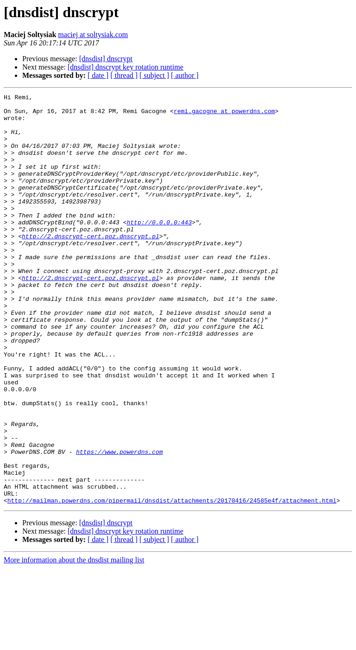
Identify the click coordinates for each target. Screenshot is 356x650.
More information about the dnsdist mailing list (74, 642)
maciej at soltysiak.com (93, 34)
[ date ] (98, 75)
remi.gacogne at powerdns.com (224, 115)
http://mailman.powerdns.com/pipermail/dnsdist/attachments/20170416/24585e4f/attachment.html (172, 582)
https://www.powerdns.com (119, 524)
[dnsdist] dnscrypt (106, 59)
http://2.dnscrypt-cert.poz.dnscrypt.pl (90, 265)
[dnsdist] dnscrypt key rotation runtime (126, 67)
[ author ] (185, 75)
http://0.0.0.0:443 (159, 248)
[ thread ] (124, 75)
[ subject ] (154, 75)
